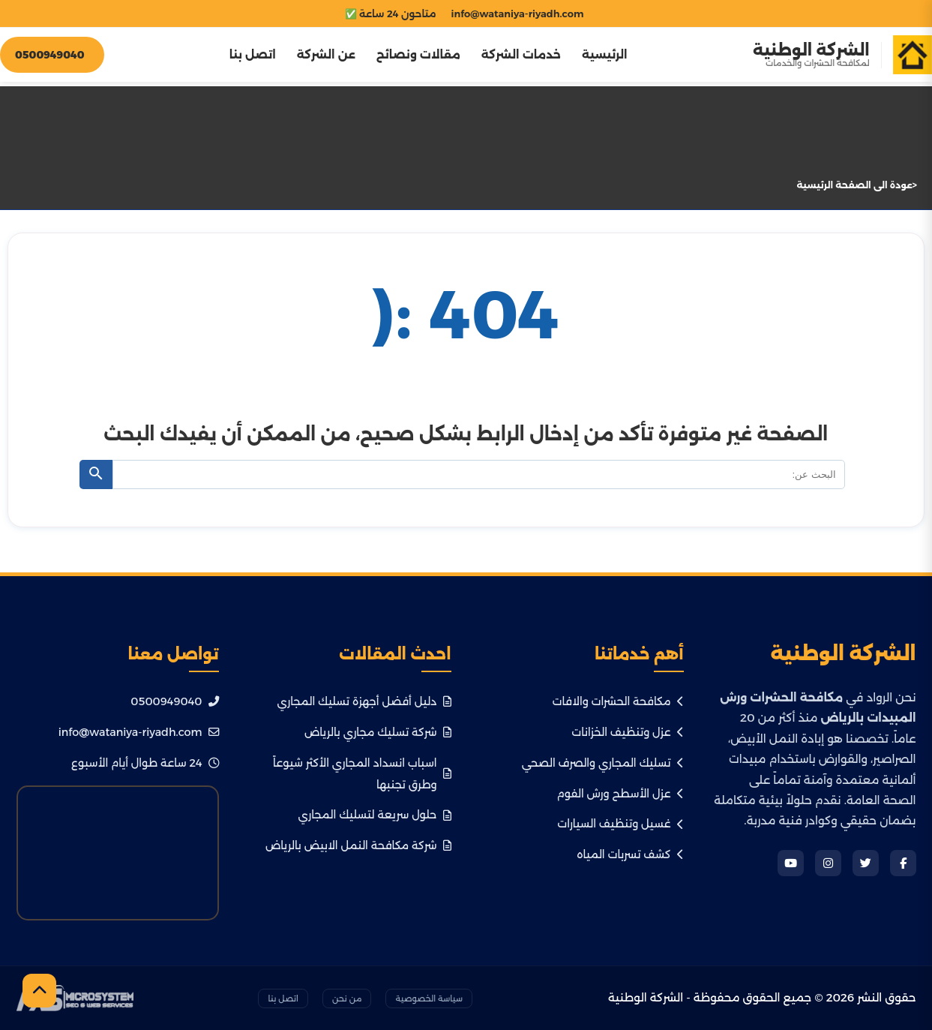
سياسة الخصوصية (429, 998)
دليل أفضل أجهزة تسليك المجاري (364, 701)
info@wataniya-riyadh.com (138, 732)
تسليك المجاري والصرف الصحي (603, 763)
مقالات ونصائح (417, 56)
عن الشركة (324, 56)
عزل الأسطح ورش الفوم (619, 793)
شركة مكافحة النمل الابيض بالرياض (358, 845)
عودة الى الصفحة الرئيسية (855, 185)
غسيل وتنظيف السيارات (620, 823)
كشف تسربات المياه (630, 854)
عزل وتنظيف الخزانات (627, 732)
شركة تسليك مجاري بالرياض (377, 732)
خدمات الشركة (519, 56)
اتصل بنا (251, 56)
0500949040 (174, 701)
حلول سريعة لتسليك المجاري (374, 814)
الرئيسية (604, 56)
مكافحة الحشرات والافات (618, 701)
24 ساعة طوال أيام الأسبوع (145, 763)
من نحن (346, 998)
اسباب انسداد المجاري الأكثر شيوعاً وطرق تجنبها (362, 773)
